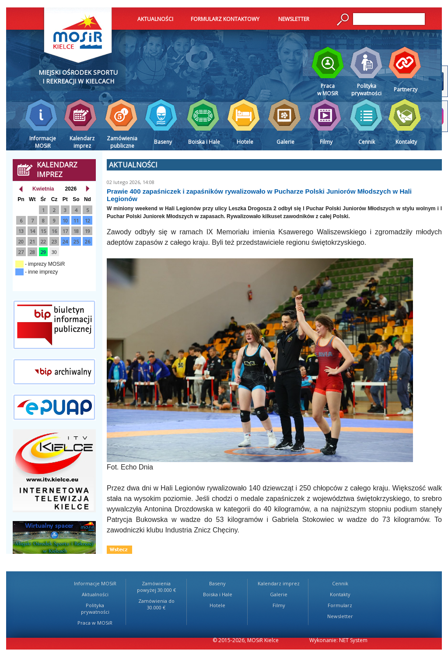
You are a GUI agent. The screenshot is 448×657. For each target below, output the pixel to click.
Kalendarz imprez (279, 583)
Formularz (340, 605)
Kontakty (340, 594)
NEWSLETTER (293, 19)
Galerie (278, 594)
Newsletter (340, 616)
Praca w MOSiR (94, 622)
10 (65, 220)
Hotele (217, 605)
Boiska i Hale (217, 594)
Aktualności (95, 594)
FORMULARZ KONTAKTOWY (225, 19)
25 (76, 241)
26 (87, 241)
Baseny (217, 583)
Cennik (340, 583)
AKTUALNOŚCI (155, 19)
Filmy (279, 605)
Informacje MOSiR (95, 583)
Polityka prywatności (95, 608)
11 (76, 220)
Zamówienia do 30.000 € (156, 604)
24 (65, 241)
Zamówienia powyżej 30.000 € (156, 586)
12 (87, 220)
